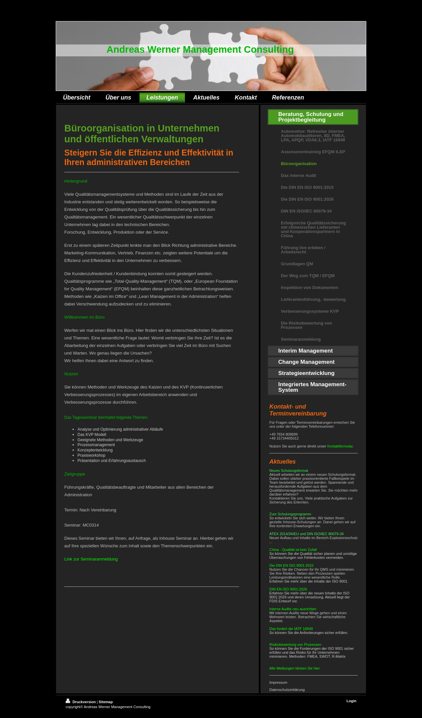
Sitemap (106, 702)
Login (351, 701)
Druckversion (81, 702)
